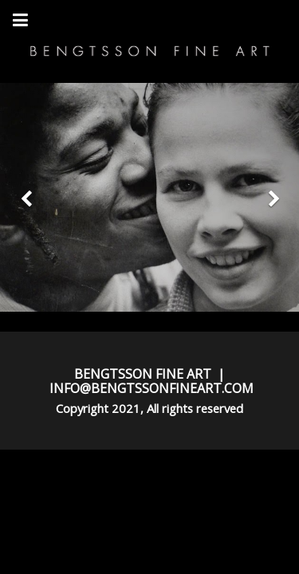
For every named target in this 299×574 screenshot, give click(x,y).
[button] (22, 197)
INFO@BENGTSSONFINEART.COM (151, 388)
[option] (149, 197)
